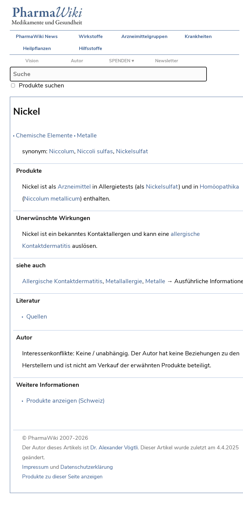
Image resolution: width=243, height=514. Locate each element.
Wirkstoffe (91, 36)
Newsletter (166, 61)
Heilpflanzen (37, 48)
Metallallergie (124, 281)
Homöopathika (219, 187)
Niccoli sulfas (95, 151)
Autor (77, 61)
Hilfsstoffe (90, 48)
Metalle (87, 135)
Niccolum (61, 151)
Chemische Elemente (44, 135)
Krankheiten (198, 36)
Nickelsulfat (132, 151)
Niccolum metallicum (52, 199)
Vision (32, 61)
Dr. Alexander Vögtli (114, 447)
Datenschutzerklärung (86, 467)
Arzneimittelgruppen (144, 36)
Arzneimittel (74, 187)
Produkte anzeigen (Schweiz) (65, 401)
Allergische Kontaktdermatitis (62, 281)
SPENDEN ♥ (121, 61)
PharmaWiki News (37, 36)
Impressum (35, 467)
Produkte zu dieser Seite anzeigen (62, 476)
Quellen (36, 317)
